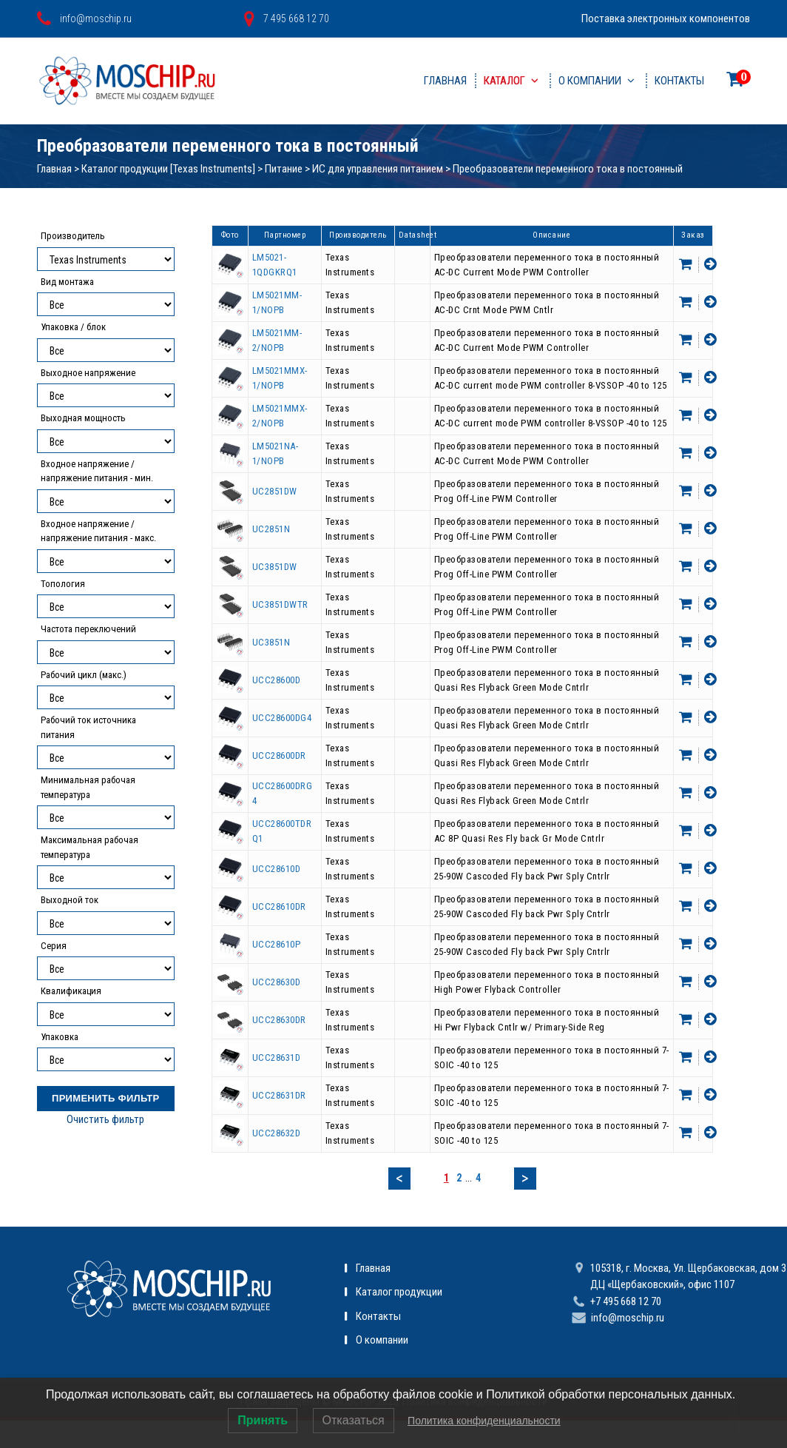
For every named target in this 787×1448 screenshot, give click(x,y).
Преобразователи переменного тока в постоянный (568, 168)
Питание (284, 168)
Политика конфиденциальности (484, 1421)
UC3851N (271, 642)
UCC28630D (276, 982)
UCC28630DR (279, 1019)
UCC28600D (276, 680)
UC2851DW (274, 491)
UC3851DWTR (280, 604)
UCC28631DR (279, 1095)
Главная (445, 80)
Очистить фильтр (105, 1119)
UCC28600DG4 (282, 717)
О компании (589, 80)
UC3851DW (274, 566)
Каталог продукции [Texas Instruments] (168, 168)
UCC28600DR (279, 755)
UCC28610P (276, 944)
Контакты (679, 80)
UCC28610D (276, 868)
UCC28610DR (279, 906)
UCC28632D (276, 1133)
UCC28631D (276, 1057)
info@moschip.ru (627, 1317)
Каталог (504, 80)
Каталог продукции (399, 1291)
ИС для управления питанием (377, 168)
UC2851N (271, 528)
